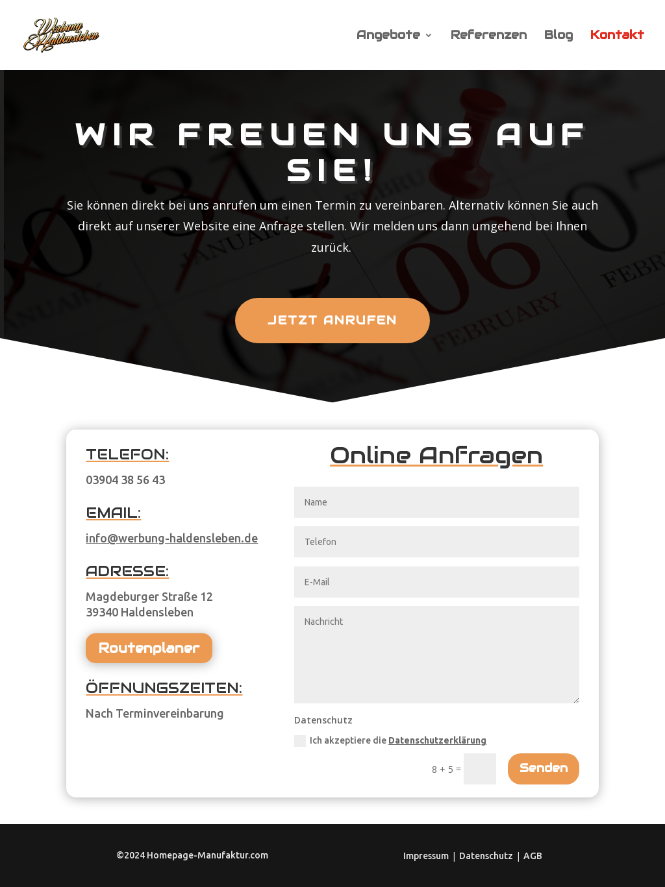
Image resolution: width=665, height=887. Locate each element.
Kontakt (617, 36)
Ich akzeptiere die (390, 741)
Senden (544, 767)
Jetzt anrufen (332, 320)
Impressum (426, 856)
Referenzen (489, 36)
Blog (558, 36)
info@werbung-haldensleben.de (172, 537)
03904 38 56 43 (125, 479)
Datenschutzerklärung (437, 740)
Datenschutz (486, 856)
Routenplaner (149, 648)
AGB (532, 856)
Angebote (388, 36)
